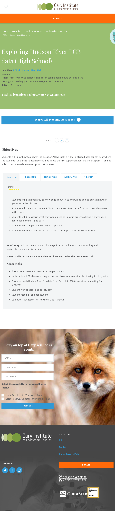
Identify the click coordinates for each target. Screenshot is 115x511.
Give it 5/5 (19, 189)
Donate (57, 18)
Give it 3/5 (14, 189)
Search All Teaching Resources (55, 119)
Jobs (61, 440)
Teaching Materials (33, 31)
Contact (63, 447)
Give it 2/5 (12, 189)
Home (5, 31)
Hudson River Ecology (55, 31)
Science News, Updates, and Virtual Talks (28, 398)
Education (16, 31)
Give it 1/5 (10, 189)
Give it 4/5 (16, 189)
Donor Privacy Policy (70, 454)
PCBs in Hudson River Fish (14, 35)
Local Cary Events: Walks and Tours (24, 395)
